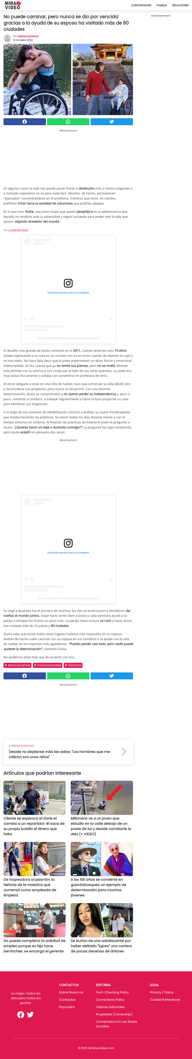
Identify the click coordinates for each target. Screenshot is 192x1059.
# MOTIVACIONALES (47, 665)
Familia (161, 5)
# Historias (73, 665)
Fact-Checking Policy (112, 992)
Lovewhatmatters (18, 230)
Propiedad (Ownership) (114, 1014)
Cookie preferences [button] (165, 999)
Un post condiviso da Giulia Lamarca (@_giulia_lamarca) (68, 338)
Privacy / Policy (161, 992)
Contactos (67, 999)
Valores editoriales (110, 1007)
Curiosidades (141, 5)
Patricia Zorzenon (28, 36)
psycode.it (67, 1007)
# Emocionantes (17, 665)
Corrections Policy (110, 999)
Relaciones (180, 5)
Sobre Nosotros (71, 992)
